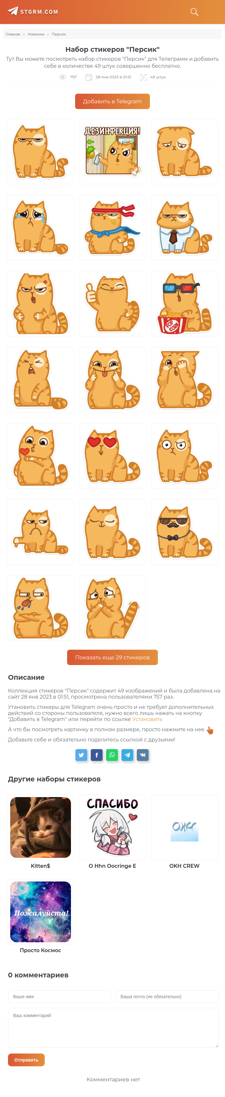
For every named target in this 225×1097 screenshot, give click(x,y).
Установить (147, 719)
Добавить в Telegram (112, 101)
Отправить (26, 1059)
